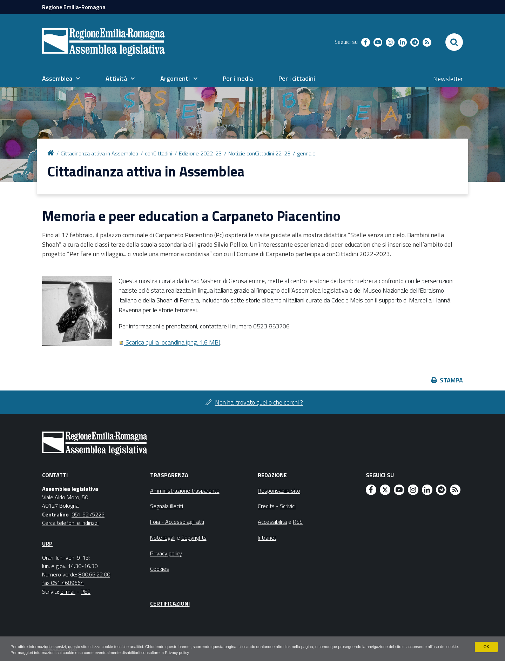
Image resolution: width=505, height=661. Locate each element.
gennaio (306, 153)
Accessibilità (272, 522)
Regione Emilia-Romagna (74, 7)
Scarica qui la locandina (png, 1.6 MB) (169, 342)
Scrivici (288, 506)
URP (47, 543)
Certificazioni (170, 603)
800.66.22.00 (94, 574)
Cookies (159, 569)
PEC (85, 591)
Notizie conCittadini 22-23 (259, 153)
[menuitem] (61, 79)
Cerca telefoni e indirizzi (70, 523)
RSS (298, 522)
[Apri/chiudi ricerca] (454, 42)
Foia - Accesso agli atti (177, 522)
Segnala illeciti (166, 506)
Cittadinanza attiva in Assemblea (99, 153)
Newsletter (448, 79)
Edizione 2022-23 (200, 153)
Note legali (162, 537)
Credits (266, 506)
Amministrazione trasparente (185, 490)
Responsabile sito (279, 490)
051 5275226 (88, 514)
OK (486, 646)
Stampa (451, 380)
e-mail (67, 591)
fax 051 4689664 (63, 583)
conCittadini (158, 153)
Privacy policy (221, 652)
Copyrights (194, 537)
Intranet (267, 537)
